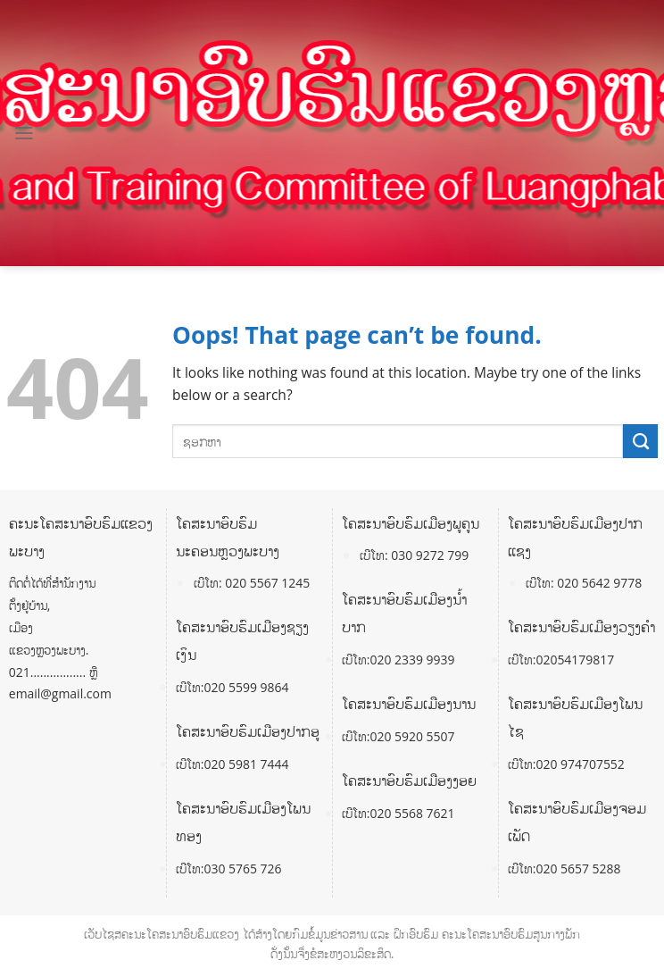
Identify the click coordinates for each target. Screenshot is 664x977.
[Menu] (24, 133)
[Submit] (640, 441)
